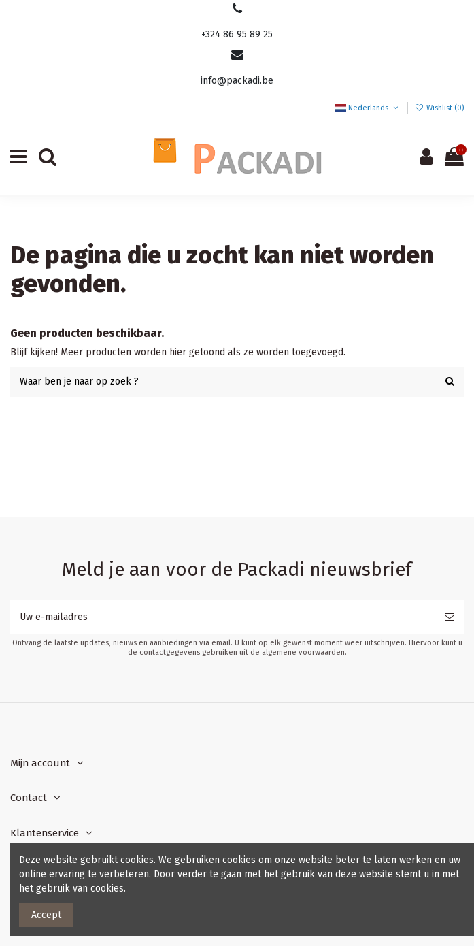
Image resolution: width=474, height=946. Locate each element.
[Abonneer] (449, 617)
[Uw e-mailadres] (222, 617)
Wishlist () (439, 107)
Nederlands (367, 107)
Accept (46, 915)
